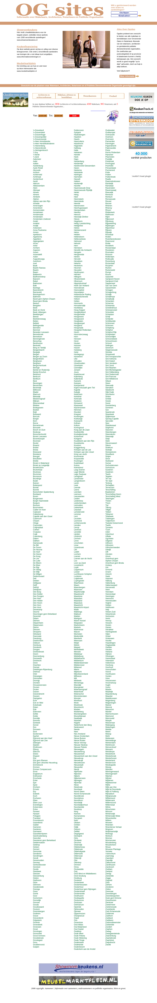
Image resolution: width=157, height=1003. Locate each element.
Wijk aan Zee (110, 787)
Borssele (36, 428)
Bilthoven (37, 390)
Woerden (109, 825)
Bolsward (37, 414)
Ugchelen (109, 538)
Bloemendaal (38, 403)
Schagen (109, 290)
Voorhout (109, 667)
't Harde (36, 155)
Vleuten (108, 649)
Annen (35, 232)
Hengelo (77, 252)
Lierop (76, 527)
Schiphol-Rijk (110, 332)
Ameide (36, 203)
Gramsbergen (39, 911)
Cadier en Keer (39, 510)
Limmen (77, 538)
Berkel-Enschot (39, 372)
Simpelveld (110, 354)
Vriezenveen (110, 680)
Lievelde (77, 532)
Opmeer (77, 911)
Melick (76, 645)
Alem (35, 188)
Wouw (108, 847)
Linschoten (78, 543)
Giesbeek (37, 871)
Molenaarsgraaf (80, 689)
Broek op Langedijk (41, 465)
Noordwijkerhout (81, 805)
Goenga (36, 889)
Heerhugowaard (80, 208)
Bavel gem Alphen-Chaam (44, 299)
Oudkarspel (110, 132)
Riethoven (109, 215)
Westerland (110, 760)
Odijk (76, 827)
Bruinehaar (37, 470)
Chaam (36, 521)
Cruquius (37, 532)
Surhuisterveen (111, 465)
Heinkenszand (80, 230)
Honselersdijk (79, 305)
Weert (107, 732)
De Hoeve (37, 554)
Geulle (35, 869)
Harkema (78, 170)
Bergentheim (38, 359)
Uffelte (108, 536)
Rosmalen (109, 252)
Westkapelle (110, 765)
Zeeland (108, 871)
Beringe (36, 368)
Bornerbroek (38, 425)
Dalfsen (36, 541)
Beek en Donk (39, 310)
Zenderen (109, 887)
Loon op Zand (80, 563)
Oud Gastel (79, 929)
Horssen (77, 339)
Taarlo (108, 474)
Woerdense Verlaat (113, 827)
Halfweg (77, 148)
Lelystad (77, 510)
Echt (35, 700)
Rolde (107, 243)
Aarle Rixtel (38, 168)
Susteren (109, 470)
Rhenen (108, 206)
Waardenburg (111, 694)
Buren (35, 496)
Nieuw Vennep (80, 743)
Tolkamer (109, 514)
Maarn (76, 585)
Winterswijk (110, 814)
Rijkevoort (109, 219)
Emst (35, 771)
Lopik (76, 567)
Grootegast (37, 940)
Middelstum (79, 661)
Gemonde (37, 851)
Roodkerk (109, 246)
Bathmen (37, 297)
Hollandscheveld (81, 297)
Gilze (35, 882)
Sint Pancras (110, 376)
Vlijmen (108, 654)
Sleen (107, 383)
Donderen (37, 647)
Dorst (35, 663)
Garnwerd (37, 831)
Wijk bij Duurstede (113, 789)
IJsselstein (78, 365)
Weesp (108, 734)
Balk (35, 286)
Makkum (77, 614)
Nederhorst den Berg (83, 725)
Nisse (76, 785)
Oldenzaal (78, 856)
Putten (108, 175)
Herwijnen (78, 261)
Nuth (76, 820)
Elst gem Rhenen (40, 760)
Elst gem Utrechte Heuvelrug (45, 763)
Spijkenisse (110, 416)
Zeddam (108, 869)
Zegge (108, 878)
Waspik (108, 720)
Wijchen (108, 776)
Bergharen (37, 361)
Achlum (36, 172)
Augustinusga (39, 259)
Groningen (37, 931)
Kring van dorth (80, 454)
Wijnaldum (109, 794)
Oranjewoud (79, 916)
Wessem (109, 749)
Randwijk (109, 183)
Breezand (37, 452)
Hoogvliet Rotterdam (82, 330)
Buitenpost (37, 485)
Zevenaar (109, 891)
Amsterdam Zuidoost (42, 219)
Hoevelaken (79, 292)
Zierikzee (109, 902)
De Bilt (35, 545)
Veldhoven (109, 607)
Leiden (77, 499)
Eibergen (37, 743)
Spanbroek (110, 412)
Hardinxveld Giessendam (84, 166)
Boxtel (35, 443)
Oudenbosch (79, 947)
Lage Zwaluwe (80, 474)
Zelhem (108, 885)
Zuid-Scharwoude (112, 911)
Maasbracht (79, 594)
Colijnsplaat (38, 527)
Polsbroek (109, 161)
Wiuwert (108, 823)
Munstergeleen (80, 714)
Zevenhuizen (110, 900)
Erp (34, 791)
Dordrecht (37, 661)
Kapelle (77, 390)
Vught (107, 685)
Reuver (108, 203)
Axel (35, 263)
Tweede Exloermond (114, 523)
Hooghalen (78, 321)
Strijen (108, 456)
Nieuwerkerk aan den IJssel (85, 756)
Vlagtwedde (110, 645)
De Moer (36, 565)
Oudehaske (79, 942)
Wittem (108, 820)
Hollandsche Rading (82, 294)
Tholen (108, 501)
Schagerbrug (110, 292)
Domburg (37, 645)
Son (107, 410)
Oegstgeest (79, 834)
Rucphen (109, 266)
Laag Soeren (79, 470)
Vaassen (109, 578)
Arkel (35, 246)
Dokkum (36, 643)
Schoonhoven (111, 341)
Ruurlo (108, 274)
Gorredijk (37, 900)
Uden (107, 532)
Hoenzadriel (79, 290)
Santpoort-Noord (112, 279)
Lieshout (77, 530)
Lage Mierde (79, 472)
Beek (35, 308)
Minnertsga (78, 683)
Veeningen (109, 596)
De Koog (36, 556)
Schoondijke (110, 337)
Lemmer (77, 514)
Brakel (35, 447)
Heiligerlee (78, 226)
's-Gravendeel (39, 132)
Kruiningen (78, 461)
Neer (76, 732)
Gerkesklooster (39, 865)
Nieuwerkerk (79, 754)
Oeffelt (77, 831)
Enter (35, 780)
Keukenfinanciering (27, 46)
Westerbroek (110, 756)
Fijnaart (36, 814)
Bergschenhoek (39, 365)
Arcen (35, 243)
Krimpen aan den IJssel (84, 452)
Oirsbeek (78, 840)
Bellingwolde (38, 325)
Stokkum (109, 447)
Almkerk (36, 197)
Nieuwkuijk (78, 760)
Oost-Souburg (80, 876)
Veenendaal (110, 594)
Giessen (36, 874)
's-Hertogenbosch (40, 150)
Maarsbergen (79, 587)
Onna (76, 867)
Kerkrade (78, 399)
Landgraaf (78, 476)
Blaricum (36, 394)
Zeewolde (109, 876)
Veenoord (109, 598)
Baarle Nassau (39, 268)
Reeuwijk (109, 192)
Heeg (76, 195)
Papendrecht (110, 146)
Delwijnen (37, 590)
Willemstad (110, 805)
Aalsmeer (37, 159)
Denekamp (37, 609)
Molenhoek (78, 692)
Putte (107, 172)
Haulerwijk (78, 183)
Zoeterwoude (110, 907)
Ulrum (107, 556)
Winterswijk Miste (112, 816)
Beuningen (37, 383)
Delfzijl (35, 587)
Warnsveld (109, 718)
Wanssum (109, 709)
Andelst (36, 223)
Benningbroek (39, 339)
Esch (35, 796)
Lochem (77, 554)
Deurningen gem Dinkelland (44, 614)
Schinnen (109, 325)
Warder (108, 712)
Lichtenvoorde (80, 523)
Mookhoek (78, 705)
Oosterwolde (79, 894)
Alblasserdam (39, 186)
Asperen (36, 250)
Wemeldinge (110, 740)
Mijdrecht (78, 672)
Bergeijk (36, 352)
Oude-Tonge (79, 940)
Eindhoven (37, 747)
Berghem (37, 363)
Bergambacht (38, 350)
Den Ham (37, 598)
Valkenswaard (111, 585)
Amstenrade (38, 215)
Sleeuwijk (109, 385)
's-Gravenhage (39, 135)
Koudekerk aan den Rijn (84, 441)
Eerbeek (36, 723)
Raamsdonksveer (112, 181)
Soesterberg (110, 405)
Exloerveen (37, 807)
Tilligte (108, 510)
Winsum (108, 811)
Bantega (36, 288)
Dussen (36, 696)
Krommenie (79, 456)
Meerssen (78, 641)
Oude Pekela (79, 936)
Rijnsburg (109, 221)
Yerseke (108, 851)
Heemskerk (79, 199)
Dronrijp (36, 680)
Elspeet (36, 756)
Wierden (108, 769)
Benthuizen (37, 343)
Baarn (35, 272)
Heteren (77, 263)
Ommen (77, 865)
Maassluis (78, 603)
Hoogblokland (80, 312)
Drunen (36, 687)
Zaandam (109, 858)
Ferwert (36, 811)
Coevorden (37, 525)
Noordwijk (78, 803)
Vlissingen (109, 656)
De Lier (36, 558)
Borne (35, 423)
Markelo (77, 627)
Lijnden (77, 534)
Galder (36, 825)
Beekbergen (38, 314)
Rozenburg (110, 261)
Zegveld (108, 880)
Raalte (108, 179)
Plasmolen (109, 157)
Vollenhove (110, 663)
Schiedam (109, 314)
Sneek (108, 401)
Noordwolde (79, 807)
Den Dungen (38, 596)
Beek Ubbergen (39, 312)
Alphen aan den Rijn (41, 201)
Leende (77, 487)
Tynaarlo (109, 527)
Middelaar (78, 654)
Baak (35, 266)
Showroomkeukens (27, 30)
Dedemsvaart (38, 576)
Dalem (35, 538)
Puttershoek (110, 177)
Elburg (35, 749)
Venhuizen (109, 616)
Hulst (76, 352)
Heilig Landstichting (82, 223)
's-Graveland (38, 130)
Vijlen (107, 634)
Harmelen (78, 177)
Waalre (108, 689)
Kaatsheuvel (79, 374)
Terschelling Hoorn (113, 494)
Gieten (35, 878)
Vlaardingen (110, 643)
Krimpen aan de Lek (82, 450)
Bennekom (37, 337)
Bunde (35, 487)
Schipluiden (110, 334)
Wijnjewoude (110, 796)
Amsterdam (38, 217)
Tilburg (108, 507)
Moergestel (78, 687)
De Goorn (37, 547)
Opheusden (79, 909)
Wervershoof (110, 747)
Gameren (37, 827)
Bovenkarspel (39, 439)
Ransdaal (109, 186)
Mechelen (78, 634)
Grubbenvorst (39, 945)
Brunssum (37, 476)
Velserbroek (110, 614)
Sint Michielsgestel (113, 370)
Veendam (109, 592)
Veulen (108, 625)
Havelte (77, 186)
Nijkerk (77, 776)
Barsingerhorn (39, 294)
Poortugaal (110, 163)
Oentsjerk (78, 836)
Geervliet (37, 838)
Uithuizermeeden (112, 547)
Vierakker (109, 629)
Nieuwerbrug (79, 752)
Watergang (110, 725)
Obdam (77, 823)
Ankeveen (37, 228)
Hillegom (77, 277)
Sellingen (109, 345)
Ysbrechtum (110, 854)
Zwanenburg (110, 936)
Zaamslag (109, 856)
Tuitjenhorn (110, 521)
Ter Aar (108, 479)
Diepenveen (38, 625)
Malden (77, 616)
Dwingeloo (37, 698)
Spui (107, 423)
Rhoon (108, 210)
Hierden (77, 274)
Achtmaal (37, 177)
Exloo (35, 809)
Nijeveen (77, 774)
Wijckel (108, 778)
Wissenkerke (110, 818)
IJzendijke (78, 368)
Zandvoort (109, 867)
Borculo (36, 416)
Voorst (108, 672)
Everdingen (38, 805)
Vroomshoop (110, 683)
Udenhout (109, 534)
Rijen (107, 217)
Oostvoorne (79, 900)
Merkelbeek (79, 649)
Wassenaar (110, 723)
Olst (75, 860)
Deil (34, 578)
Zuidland (109, 918)
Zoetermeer (110, 905)
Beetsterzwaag (39, 319)
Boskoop (36, 432)
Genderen (37, 854)
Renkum (108, 197)
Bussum (36, 505)
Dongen (36, 649)
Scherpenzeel (111, 310)
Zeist (107, 882)
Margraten (78, 623)
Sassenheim (110, 288)
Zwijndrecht (110, 942)
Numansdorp (79, 816)
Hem (76, 246)
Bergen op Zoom (40, 357)
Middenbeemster (81, 663)
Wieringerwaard (112, 771)
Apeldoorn (37, 234)
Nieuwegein (79, 749)
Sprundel (109, 421)
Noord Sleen (79, 791)
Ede (34, 709)
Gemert (36, 849)
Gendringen (38, 856)
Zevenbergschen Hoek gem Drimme (113, 897)
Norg (76, 811)
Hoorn (76, 332)
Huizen (77, 348)
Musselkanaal (80, 716)
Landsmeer (78, 479)
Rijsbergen (109, 226)
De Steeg (37, 570)
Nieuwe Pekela (80, 747)
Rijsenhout (109, 228)
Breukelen (37, 459)
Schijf (107, 317)
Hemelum (78, 248)
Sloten (108, 396)
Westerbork (110, 754)
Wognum (109, 829)
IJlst (75, 359)
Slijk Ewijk (109, 392)
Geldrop (36, 845)
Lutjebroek (78, 578)
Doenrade (37, 636)
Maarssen (78, 590)
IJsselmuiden (79, 363)
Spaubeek (109, 414)
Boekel (36, 410)
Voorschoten (110, 669)
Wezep (108, 767)
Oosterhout (78, 887)
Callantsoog (38, 514)
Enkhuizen (37, 776)
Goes (35, 891)
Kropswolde (79, 459)
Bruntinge (37, 479)
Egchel (36, 736)
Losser (77, 572)
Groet (35, 929)
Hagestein (78, 146)
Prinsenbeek (110, 168)
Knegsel (77, 414)
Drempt (36, 667)
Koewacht (78, 421)
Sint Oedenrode (112, 374)
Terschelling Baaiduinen (110, 491)
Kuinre (77, 465)
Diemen (36, 621)
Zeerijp (108, 874)
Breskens (37, 454)
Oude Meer (78, 933)
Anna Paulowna (39, 230)
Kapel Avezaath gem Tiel (84, 388)
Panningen (109, 143)
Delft (35, 585)
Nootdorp (78, 809)
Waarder (109, 696)
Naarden (77, 720)
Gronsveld (37, 933)
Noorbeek (78, 789)
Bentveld (36, 345)
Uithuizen (109, 545)
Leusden (77, 519)
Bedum (36, 303)
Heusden (78, 270)
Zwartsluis (109, 940)
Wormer (108, 838)
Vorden (108, 676)
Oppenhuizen (79, 913)
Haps (76, 159)
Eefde (35, 714)
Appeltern (37, 239)
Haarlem (77, 137)
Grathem (36, 913)
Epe (34, 783)
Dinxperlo (37, 632)
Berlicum (36, 376)
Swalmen (109, 472)
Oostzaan (78, 902)
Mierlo (76, 669)
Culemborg (37, 536)
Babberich (37, 274)
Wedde (108, 729)
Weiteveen (109, 738)
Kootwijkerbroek (80, 434)
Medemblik (78, 636)
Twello (108, 525)
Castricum (37, 519)
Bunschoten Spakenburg (43, 492)
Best (35, 381)
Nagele (77, 723)
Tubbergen (110, 519)
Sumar (108, 463)
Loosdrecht (78, 565)
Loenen (77, 556)
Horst (76, 341)
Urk (106, 567)
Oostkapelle (79, 898)
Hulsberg (78, 350)
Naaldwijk (78, 718)
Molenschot (79, 694)
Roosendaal (110, 248)
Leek (76, 485)
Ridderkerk (110, 212)
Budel (35, 481)
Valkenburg (110, 583)
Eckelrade (37, 705)
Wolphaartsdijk (111, 831)
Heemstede (79, 201)
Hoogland (78, 325)
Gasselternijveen (40, 834)
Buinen (36, 483)
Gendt (35, 858)
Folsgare (36, 816)
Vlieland (108, 652)
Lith (75, 550)
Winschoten (110, 809)
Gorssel (36, 902)
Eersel (35, 725)
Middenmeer (79, 665)
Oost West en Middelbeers (85, 874)
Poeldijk (108, 159)
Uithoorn (108, 543)
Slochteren (109, 394)
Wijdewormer (110, 783)
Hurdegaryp (79, 354)
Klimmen (77, 410)
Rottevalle (109, 259)
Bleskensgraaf (39, 399)
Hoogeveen (79, 317)
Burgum (36, 503)
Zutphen (108, 929)
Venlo (107, 618)
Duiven (36, 692)
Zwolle (108, 945)
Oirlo (76, 838)
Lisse (76, 545)
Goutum (36, 909)
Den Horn (37, 605)
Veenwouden (110, 601)
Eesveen (36, 729)
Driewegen (37, 676)
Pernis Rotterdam (112, 152)
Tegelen (108, 476)
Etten (35, 800)
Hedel (76, 192)
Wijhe (107, 785)
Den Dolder (38, 594)
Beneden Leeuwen (41, 332)
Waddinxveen (111, 698)
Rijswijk (108, 232)
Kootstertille (79, 432)
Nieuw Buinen (80, 738)
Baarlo (35, 270)
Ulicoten (108, 554)
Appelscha (37, 237)
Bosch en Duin (39, 430)
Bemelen (36, 328)
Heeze (77, 219)
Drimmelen (37, 678)
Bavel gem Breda (40, 301)
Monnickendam (80, 696)
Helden (77, 234)
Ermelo (36, 789)
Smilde (108, 399)
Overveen (109, 139)
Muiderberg (79, 712)
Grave (35, 916)
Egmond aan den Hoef (42, 738)
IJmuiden (78, 361)
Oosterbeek (79, 882)
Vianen (108, 627)
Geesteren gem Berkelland (44, 840)
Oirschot (77, 842)
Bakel (35, 281)
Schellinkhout (111, 308)
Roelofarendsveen (113, 239)
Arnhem (36, 248)
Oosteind (78, 880)
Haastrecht (78, 143)
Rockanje (109, 234)
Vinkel (107, 636)
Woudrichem (110, 845)
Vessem (108, 623)
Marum (77, 632)
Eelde (35, 716)
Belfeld (36, 323)
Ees (34, 727)
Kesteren (78, 401)
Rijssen (108, 230)
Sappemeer (110, 283)
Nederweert (79, 727)
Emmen (36, 767)
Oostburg (78, 878)
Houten (77, 343)
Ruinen (108, 268)
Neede (77, 729)
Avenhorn (37, 261)
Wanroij (108, 707)
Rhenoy (108, 208)
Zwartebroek (110, 938)
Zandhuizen (110, 865)
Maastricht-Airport (81, 607)
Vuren (107, 687)
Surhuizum (109, 467)
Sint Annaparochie (113, 357)
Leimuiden (78, 505)
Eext (35, 732)
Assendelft (37, 254)
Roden (108, 237)
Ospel (76, 918)
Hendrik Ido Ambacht (83, 250)
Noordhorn (78, 800)
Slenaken (109, 388)
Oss (75, 920)
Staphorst (109, 428)
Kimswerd (78, 403)
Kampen (77, 383)
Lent (76, 516)
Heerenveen (79, 206)
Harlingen (78, 175)
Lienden (77, 525)
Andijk (35, 226)
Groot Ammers (39, 936)
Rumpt (108, 272)
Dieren (35, 627)
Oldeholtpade (79, 851)
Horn (76, 337)
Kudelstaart (79, 463)
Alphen (36, 199)
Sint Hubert (110, 361)
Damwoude (38, 543)
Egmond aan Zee (40, 740)
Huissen (77, 345)
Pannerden (110, 141)
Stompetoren (110, 452)
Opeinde (77, 907)
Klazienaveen (79, 408)
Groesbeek (37, 925)
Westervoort (110, 763)
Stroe (107, 459)
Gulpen (36, 947)
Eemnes (36, 720)
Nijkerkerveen (80, 778)
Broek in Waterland (41, 463)
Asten (35, 257)
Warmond (109, 716)
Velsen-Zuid (110, 612)
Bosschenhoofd (39, 434)
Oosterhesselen (80, 885)
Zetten (108, 889)
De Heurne (37, 550)
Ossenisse (78, 922)
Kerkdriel (77, 396)
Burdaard (37, 494)
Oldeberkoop (79, 847)
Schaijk (108, 294)
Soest (107, 403)
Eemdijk (36, 718)
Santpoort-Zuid (111, 281)
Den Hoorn (37, 603)
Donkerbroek (38, 652)
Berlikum (36, 379)
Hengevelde (79, 254)
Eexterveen (38, 734)
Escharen (37, 798)
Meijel (76, 643)
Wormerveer (110, 840)
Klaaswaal (78, 405)
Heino (76, 232)
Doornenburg (38, 656)
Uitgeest (108, 541)
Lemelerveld (79, 512)
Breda (35, 450)
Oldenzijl (77, 858)
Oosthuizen (79, 896)
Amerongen (38, 206)
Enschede (37, 778)
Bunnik (36, 490)
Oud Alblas (78, 925)
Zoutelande (110, 909)
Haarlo (77, 139)
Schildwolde (110, 321)
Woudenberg (110, 842)
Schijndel (109, 319)
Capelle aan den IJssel (42, 516)
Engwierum (37, 774)
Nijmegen (78, 780)
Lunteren (77, 576)
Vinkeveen (109, 638)
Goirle (35, 894)
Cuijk (35, 534)
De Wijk (36, 572)
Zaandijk (108, 860)
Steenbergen (110, 432)
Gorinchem (37, 898)
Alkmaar (36, 190)
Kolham (77, 423)
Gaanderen (37, 823)
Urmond (108, 570)
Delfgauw (37, 583)
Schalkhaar (110, 297)
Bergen (36, 354)
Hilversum (78, 281)
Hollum (77, 299)
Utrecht (108, 574)
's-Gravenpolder (39, 137)
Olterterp (77, 862)
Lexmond (78, 521)
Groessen (37, 927)
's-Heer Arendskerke (41, 141)
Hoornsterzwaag (81, 334)
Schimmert (109, 323)
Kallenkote (78, 379)
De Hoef (36, 552)
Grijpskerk (37, 920)
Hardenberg (79, 161)
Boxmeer (37, 441)
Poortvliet (109, 166)
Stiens (108, 445)
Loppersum (78, 570)
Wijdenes (109, 780)
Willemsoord (110, 803)
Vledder (108, 647)
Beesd (35, 317)
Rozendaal (109, 263)
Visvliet (108, 641)
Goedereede (38, 887)
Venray (108, 621)
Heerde (77, 203)
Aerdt (35, 181)
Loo (75, 561)
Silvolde (108, 352)
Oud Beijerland (80, 927)
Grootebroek (38, 938)
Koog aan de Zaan (82, 430)
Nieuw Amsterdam (81, 736)
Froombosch (38, 820)
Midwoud (78, 667)
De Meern (37, 563)
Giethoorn (37, 880)
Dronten (36, 683)
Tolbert (108, 512)
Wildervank (110, 800)
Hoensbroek (79, 288)
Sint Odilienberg (112, 372)
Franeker (37, 818)
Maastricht (78, 605)
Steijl (107, 439)
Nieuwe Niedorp (80, 745)
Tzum (107, 530)
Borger (36, 419)
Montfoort (78, 700)
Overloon (109, 137)
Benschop (37, 341)
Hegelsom (78, 221)
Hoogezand (79, 319)
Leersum (77, 494)
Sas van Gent (111, 286)
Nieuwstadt (78, 765)
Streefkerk (109, 454)
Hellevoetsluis (80, 239)
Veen (107, 590)
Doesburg (37, 638)
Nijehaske (78, 771)
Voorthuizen (110, 674)
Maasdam (78, 598)
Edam (35, 707)
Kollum (77, 425)
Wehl (107, 736)
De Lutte (36, 561)
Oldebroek (78, 849)
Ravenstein (110, 188)
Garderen (37, 829)
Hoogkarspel (79, 323)
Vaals (107, 576)
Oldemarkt (78, 854)
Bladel (35, 392)
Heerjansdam (79, 210)
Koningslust (79, 428)
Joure (76, 372)
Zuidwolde (109, 925)
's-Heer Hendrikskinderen (43, 143)
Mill (75, 678)
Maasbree (78, 596)
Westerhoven (110, 758)
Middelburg (78, 656)
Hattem (77, 181)
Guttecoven (79, 130)
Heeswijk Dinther (81, 217)
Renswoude (110, 199)
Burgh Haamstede (40, 501)
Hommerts (78, 303)
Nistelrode (78, 787)
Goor (35, 896)
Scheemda (109, 305)
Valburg (108, 581)
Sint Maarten (110, 368)
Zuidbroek (109, 913)
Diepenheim (38, 623)
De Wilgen (37, 574)
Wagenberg (110, 700)
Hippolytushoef (80, 283)
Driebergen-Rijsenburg (42, 669)
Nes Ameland (79, 734)
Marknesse (78, 629)
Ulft (106, 552)
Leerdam (77, 492)
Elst (34, 758)
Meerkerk (78, 638)
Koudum (77, 445)
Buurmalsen (38, 507)
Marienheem (79, 625)
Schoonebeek (111, 339)
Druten (36, 689)
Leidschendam (80, 503)
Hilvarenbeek (79, 279)
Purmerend (110, 170)
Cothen (36, 530)
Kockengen (78, 416)
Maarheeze (78, 583)
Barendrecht (38, 290)
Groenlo (36, 922)
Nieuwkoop (78, 758)
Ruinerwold (110, 270)
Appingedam (38, 241)
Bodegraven (38, 408)
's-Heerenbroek (39, 148)
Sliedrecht (109, 390)
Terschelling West (112, 496)
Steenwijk (109, 436)
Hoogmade (78, 328)
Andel (35, 221)
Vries (107, 678)
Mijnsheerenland (81, 674)
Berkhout (37, 374)
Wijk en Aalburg (112, 791)
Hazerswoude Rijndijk (83, 190)
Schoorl (108, 343)
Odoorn (77, 829)
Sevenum (109, 348)
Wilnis (107, 807)
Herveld (77, 259)
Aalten (35, 163)
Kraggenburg (79, 447)
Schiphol (109, 330)
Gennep (36, 862)
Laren (76, 483)
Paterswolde (110, 148)
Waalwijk (109, 692)
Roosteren (109, 250)
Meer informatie (127, 76)
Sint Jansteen (111, 363)
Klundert (77, 412)
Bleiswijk (36, 396)
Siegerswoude (111, 350)
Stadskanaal (110, 425)
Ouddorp (77, 931)
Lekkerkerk (78, 507)
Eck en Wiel (38, 703)
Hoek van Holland (81, 286)
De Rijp (36, 567)
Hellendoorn (79, 237)
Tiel (106, 505)
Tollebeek (109, 516)
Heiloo (76, 228)
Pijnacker (109, 155)
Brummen (37, 474)
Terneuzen (109, 487)
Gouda (36, 905)
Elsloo (35, 754)
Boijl (35, 412)
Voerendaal (110, 658)
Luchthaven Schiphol (83, 574)
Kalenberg (78, 376)
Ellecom (36, 752)
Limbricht (78, 536)
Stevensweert (111, 443)
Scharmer (109, 303)
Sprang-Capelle (112, 419)
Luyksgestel (79, 581)
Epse (35, 785)
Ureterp (108, 565)
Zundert (108, 927)
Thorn (107, 503)
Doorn (35, 654)
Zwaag (108, 931)
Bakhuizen (37, 283)
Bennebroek (38, 334)
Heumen (77, 268)
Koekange (78, 419)
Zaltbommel (110, 862)
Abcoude (36, 170)
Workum (108, 836)
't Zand (36, 157)
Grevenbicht (38, 918)
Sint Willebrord (111, 379)
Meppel (77, 647)
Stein (107, 441)
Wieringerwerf (111, 774)
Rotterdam (109, 257)
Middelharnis (79, 658)
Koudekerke (79, 443)
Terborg (108, 483)
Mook (76, 703)
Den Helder (38, 601)
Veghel (108, 603)
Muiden (77, 709)
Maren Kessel (80, 621)
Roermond (109, 241)
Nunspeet (78, 818)
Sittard (108, 381)
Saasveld (109, 277)
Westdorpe (110, 752)
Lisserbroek (79, 547)
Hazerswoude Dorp (82, 188)
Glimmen (37, 885)
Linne (76, 541)
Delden (36, 581)
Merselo (77, 652)
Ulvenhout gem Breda (114, 563)
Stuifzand (109, 461)
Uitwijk (108, 550)
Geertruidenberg (40, 836)
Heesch (77, 215)
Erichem (36, 787)
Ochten (77, 825)
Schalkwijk (109, 299)
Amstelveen (38, 212)
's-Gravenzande (39, 139)
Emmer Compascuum (42, 769)
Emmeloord (38, 765)
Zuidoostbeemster (113, 922)
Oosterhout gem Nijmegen (85, 889)
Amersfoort (37, 208)
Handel (77, 155)
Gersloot (36, 867)
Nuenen (77, 814)
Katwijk (77, 392)
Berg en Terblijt (39, 348)
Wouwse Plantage (113, 849)
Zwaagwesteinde (112, 933)
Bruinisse (37, 472)
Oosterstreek (79, 891)
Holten (77, 301)
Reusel (108, 201)
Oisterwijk (78, 845)
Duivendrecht (38, 694)
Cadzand (37, 512)
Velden (108, 605)
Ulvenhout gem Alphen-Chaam (111, 559)
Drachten (37, 665)
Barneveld (37, 292)
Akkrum (36, 183)
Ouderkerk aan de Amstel (84, 949)
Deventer (37, 616)
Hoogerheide (79, 314)
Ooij (75, 871)
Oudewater (110, 130)
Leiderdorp (78, 501)
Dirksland (37, 634)
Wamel (108, 705)
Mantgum (78, 618)
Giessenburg (38, 876)
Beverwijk (37, 388)
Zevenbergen (111, 894)
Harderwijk (78, 163)
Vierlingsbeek (111, 632)
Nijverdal (77, 783)
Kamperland (79, 385)
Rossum (108, 254)
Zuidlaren (109, 920)
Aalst (35, 161)
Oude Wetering (80, 938)
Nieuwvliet (78, 767)
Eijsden (36, 745)
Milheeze (78, 676)
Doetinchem (38, 641)
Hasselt (77, 179)
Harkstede (78, 172)
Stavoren (109, 430)
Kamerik (77, 381)
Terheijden (109, 485)
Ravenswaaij (110, 190)
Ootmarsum (79, 905)
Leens (76, 490)
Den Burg (37, 592)
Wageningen (110, 703)
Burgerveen (38, 499)
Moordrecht (79, 707)
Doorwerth (37, 658)
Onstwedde (79, 869)
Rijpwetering (110, 223)
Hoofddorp (78, 308)
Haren (76, 168)
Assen (35, 252)
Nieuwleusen (79, 763)
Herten (77, 257)
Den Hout (37, 607)
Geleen (36, 847)
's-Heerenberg (39, 146)
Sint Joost (109, 365)
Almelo (36, 192)
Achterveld (37, 175)
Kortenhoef (78, 436)
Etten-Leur (37, 803)
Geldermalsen (39, 842)
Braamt (36, 445)
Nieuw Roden (79, 740)
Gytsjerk (77, 132)
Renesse (109, 195)
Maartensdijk (79, 592)
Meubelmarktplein (26, 63)
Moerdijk (77, 685)
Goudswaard (38, 907)
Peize (107, 150)
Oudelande (78, 945)
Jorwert (77, 370)
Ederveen (37, 712)
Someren (109, 408)
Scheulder (109, 312)
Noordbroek (79, 796)
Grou (35, 942)
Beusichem (37, 385)
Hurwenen (78, 357)
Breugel (36, 456)
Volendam (109, 661)
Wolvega (109, 834)
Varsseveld (110, 587)
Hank (76, 157)
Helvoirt (77, 243)
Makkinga (78, 612)
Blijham (36, 401)
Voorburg (109, 665)
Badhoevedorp (39, 277)
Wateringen (110, 727)
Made (76, 609)
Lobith (76, 552)
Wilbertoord (110, 798)
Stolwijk (108, 450)
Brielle (35, 461)
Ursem (108, 572)
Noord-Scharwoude (82, 794)
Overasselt (109, 135)
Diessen (36, 629)
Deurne (36, 612)
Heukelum (78, 266)
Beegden (37, 305)
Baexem (36, 279)
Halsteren (78, 152)
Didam (35, 618)
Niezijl (76, 769)
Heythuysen (79, 272)
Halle (76, 150)
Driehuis (36, 672)
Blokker (36, 405)
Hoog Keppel (79, 310)
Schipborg (109, 328)
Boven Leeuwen (40, 436)
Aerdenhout (38, 179)
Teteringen (109, 499)
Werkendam (110, 743)
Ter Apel (108, 481)
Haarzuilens (79, 141)
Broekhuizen (38, 467)
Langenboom (79, 481)
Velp (107, 609)
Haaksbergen (79, 135)
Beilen (35, 321)
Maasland (78, 601)
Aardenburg (38, 166)
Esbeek (36, 794)
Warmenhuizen (111, 714)
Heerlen (77, 212)
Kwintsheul (78, 467)
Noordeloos (79, 798)
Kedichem (78, 394)
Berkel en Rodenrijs (41, 370)
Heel (76, 197)
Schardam (109, 301)
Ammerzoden (38, 210)
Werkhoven (110, 745)
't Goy (35, 152)
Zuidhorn (109, 916)
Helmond (78, 241)
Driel (35, 674)
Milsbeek (77, 680)
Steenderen (110, 434)
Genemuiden (38, 860)
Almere (36, 195)
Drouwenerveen (39, 685)
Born (35, 421)
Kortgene (78, 439)
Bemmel (36, 330)
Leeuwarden (79, 496)
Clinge (35, 523)
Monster (77, 698)
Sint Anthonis (110, 359)
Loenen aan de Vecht (83, 558)
